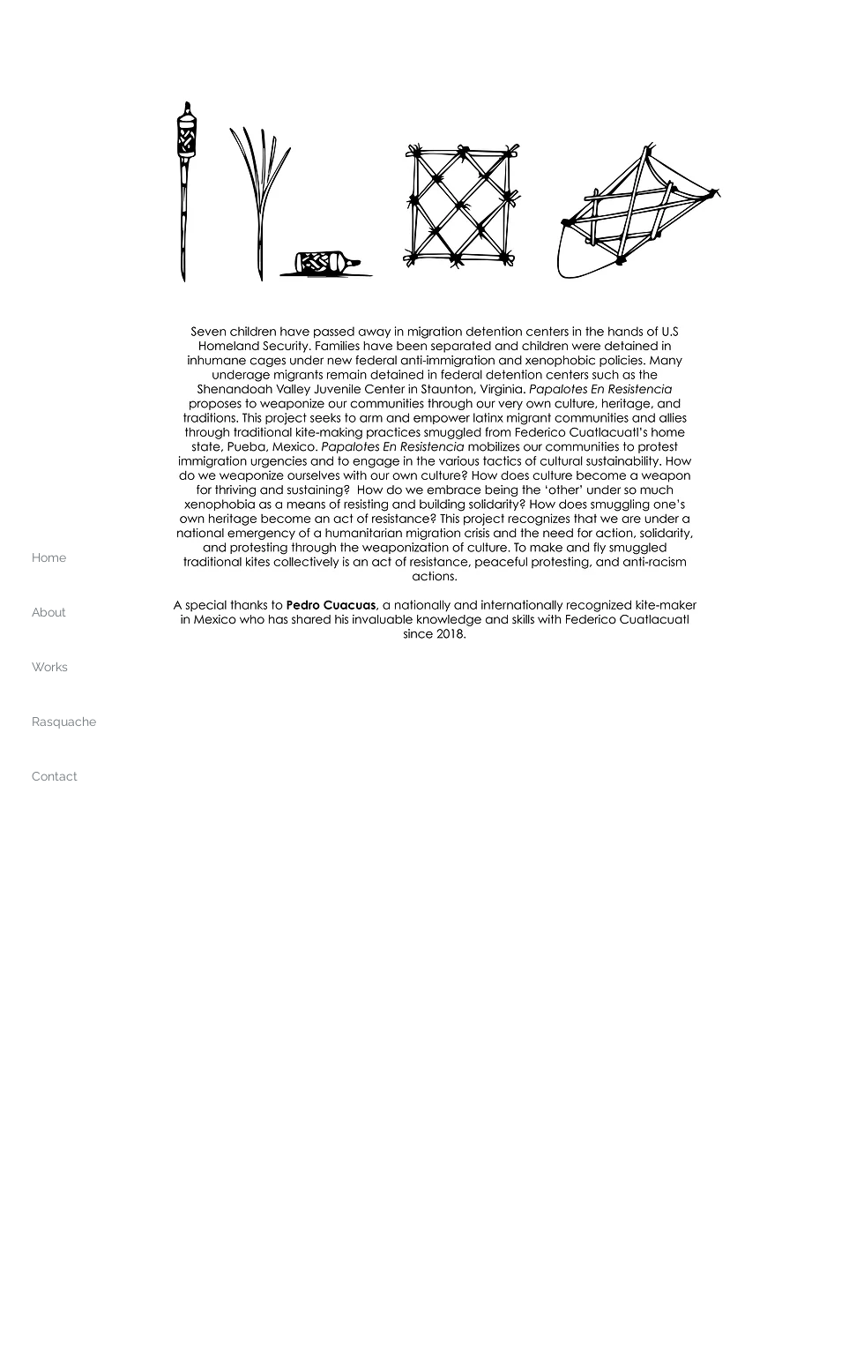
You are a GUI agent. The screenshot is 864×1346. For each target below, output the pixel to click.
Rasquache (64, 721)
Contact (55, 776)
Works (50, 667)
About (49, 612)
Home (49, 557)
